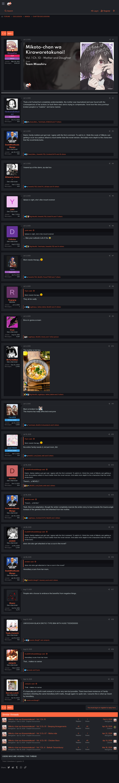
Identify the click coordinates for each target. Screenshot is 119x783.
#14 (112, 495)
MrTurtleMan (12, 360)
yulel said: (28, 230)
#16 (112, 557)
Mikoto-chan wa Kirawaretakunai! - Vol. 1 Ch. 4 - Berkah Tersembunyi (35, 747)
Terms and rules (44, 775)
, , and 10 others (43, 186)
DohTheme (95, 780)
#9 (113, 316)
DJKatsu (12, 239)
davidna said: (29, 499)
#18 (112, 619)
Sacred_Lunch (12, 693)
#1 (113, 39)
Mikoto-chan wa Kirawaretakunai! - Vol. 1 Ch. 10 (27, 719)
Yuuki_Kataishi (12, 633)
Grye (12, 330)
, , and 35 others (47, 154)
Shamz (12, 603)
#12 (112, 434)
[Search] (8, 10)
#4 (113, 163)
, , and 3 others (44, 518)
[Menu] (3, 3)
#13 (112, 465)
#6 (113, 226)
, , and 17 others (46, 216)
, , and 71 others (45, 122)
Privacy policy (58, 775)
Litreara (109, 742)
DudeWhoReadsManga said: (35, 469)
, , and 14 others (47, 246)
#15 (112, 527)
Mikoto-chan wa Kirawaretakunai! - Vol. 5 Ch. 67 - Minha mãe (32, 733)
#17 (112, 589)
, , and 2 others (42, 485)
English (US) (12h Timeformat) (13, 775)
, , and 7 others (44, 277)
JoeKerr (109, 728)
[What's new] (113, 10)
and (34, 670)
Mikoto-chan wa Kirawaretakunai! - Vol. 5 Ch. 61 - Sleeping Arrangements (37, 726)
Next (9, 33)
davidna (12, 478)
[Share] (110, 39)
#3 (113, 131)
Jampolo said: (30, 684)
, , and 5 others (43, 425)
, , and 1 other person (43, 337)
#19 (112, 649)
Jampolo (12, 663)
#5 (113, 196)
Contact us (31, 775)
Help (67, 775)
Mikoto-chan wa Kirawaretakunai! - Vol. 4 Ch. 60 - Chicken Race (34, 740)
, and (40, 640)
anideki (12, 541)
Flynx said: (28, 291)
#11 (113, 404)
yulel (12, 209)
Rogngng (12, 300)
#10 (112, 346)
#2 (113, 98)
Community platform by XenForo (99, 778)
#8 (113, 286)
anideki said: (29, 562)
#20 (112, 679)
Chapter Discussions (33, 721)
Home (74, 775)
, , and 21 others (45, 307)
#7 (113, 255)
